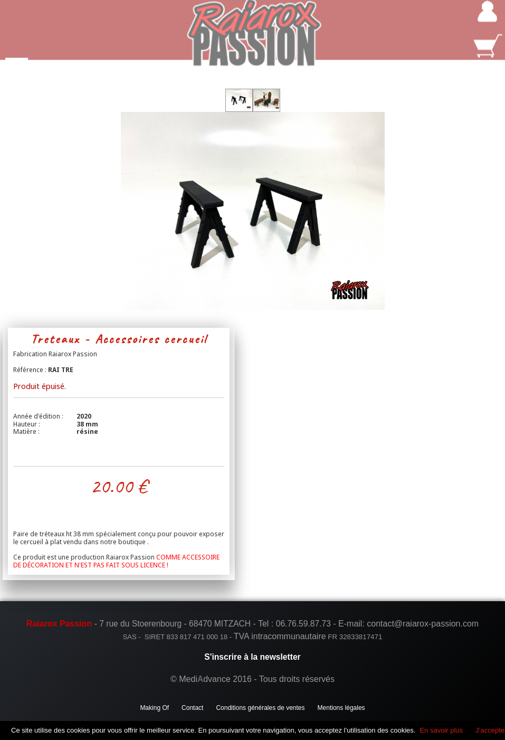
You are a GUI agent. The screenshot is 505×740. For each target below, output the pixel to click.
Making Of (154, 707)
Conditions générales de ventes (260, 707)
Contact (192, 707)
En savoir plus (441, 730)
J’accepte (489, 730)
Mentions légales (341, 707)
